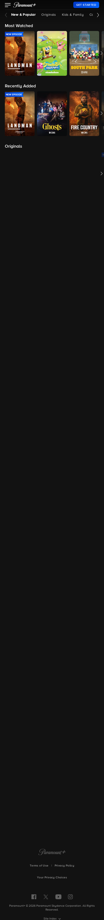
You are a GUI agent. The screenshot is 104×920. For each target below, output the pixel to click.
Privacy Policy (64, 865)
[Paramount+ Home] (52, 852)
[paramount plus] (24, 5)
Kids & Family (73, 14)
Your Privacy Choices (52, 877)
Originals (48, 14)
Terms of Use (39, 865)
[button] (7, 5)
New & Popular (23, 14)
